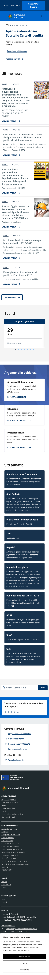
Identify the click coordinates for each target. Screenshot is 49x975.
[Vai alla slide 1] (15, 349)
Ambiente (5, 831)
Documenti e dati (8, 817)
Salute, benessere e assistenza (14, 861)
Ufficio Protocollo (8, 925)
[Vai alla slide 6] (30, 349)
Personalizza (24, 963)
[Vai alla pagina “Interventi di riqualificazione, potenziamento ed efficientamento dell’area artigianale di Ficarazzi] (10, 120)
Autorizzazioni (7, 840)
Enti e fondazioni (8, 808)
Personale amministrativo (12, 814)
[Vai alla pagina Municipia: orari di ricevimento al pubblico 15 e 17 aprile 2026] (12, 283)
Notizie (4, 881)
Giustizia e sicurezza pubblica (13, 852)
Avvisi (3, 887)
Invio (43, 687)
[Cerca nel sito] (42, 16)
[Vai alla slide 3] (21, 349)
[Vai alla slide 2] (18, 349)
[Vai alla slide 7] (33, 349)
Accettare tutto (24, 956)
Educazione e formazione (11, 849)
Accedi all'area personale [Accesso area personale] (34, 5)
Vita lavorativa (7, 869)
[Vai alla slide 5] (27, 349)
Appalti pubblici (7, 837)
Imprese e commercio (10, 855)
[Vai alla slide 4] (24, 349)
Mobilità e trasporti (9, 858)
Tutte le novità (12, 297)
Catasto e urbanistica (10, 843)
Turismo (4, 866)
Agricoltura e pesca (9, 828)
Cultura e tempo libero (10, 846)
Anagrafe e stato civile (10, 834)
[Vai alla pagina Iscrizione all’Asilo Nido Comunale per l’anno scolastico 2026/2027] (12, 256)
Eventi (4, 902)
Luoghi (4, 899)
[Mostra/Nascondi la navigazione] (2, 15)
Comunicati (6, 884)
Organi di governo (8, 799)
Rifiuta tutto (24, 969)
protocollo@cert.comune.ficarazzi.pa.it (21, 928)
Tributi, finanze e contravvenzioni (15, 863)
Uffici (3, 805)
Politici (4, 811)
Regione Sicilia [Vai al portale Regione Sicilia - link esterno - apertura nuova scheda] (9, 5)
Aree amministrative (9, 802)
